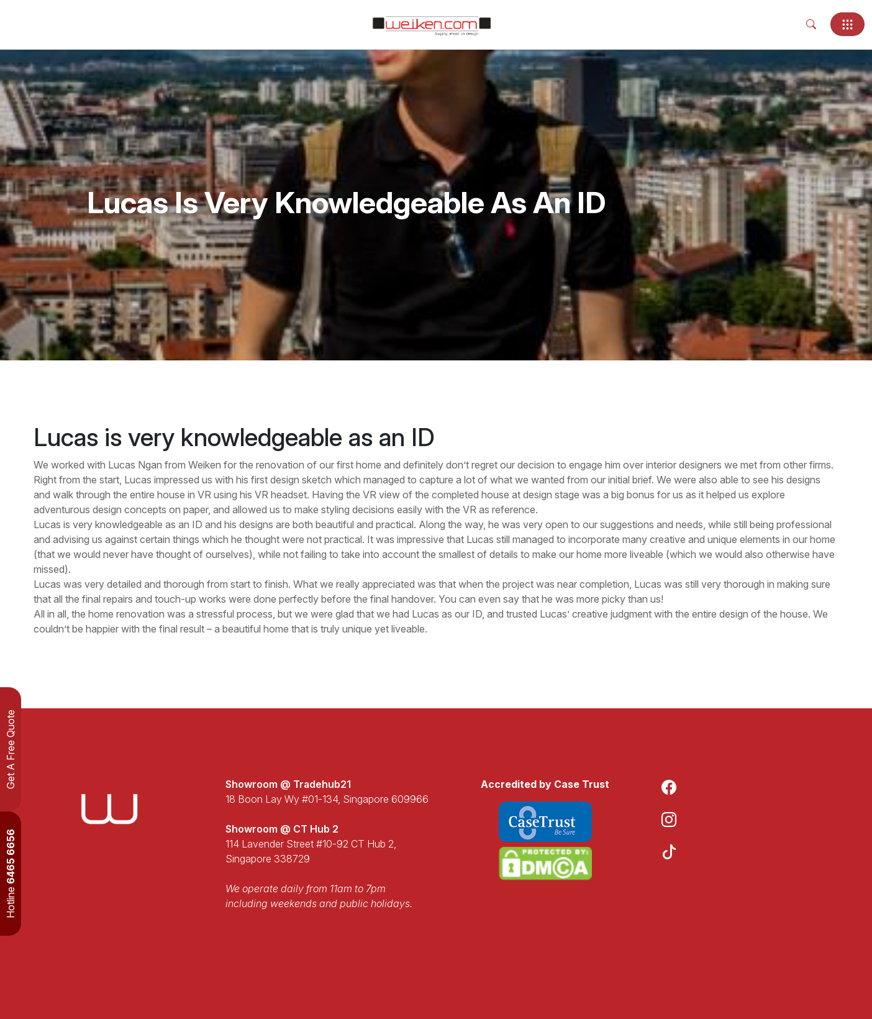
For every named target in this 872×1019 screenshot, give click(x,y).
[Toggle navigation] (847, 24)
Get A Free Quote (10, 749)
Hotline (10, 873)
